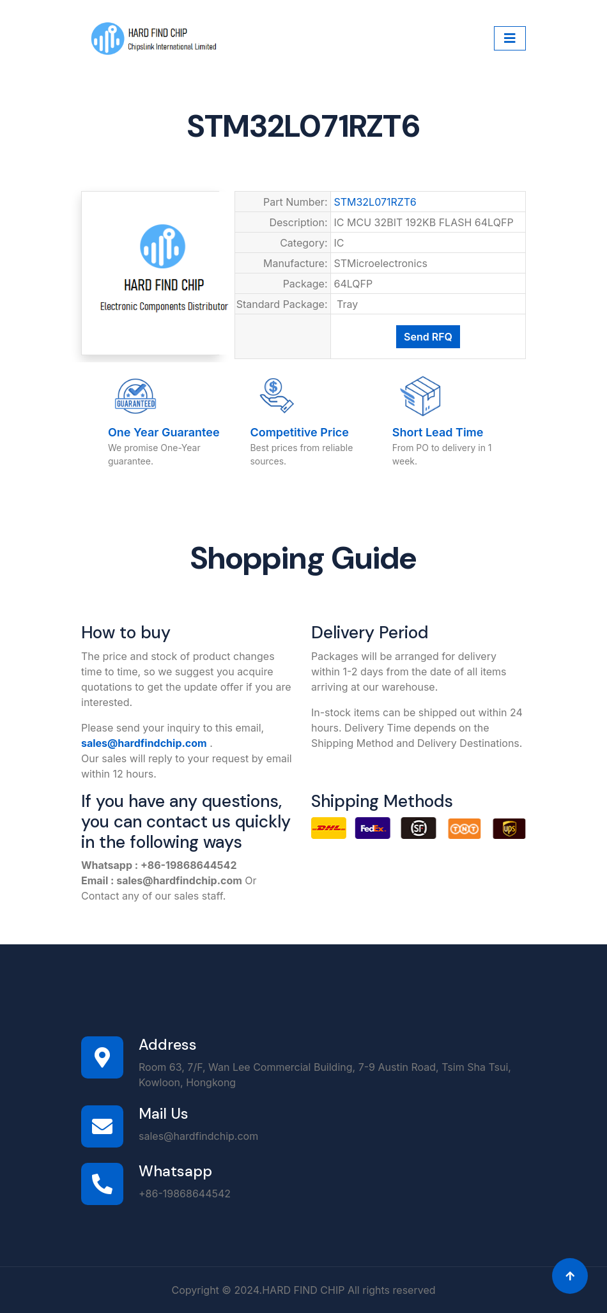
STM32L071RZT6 (375, 202)
